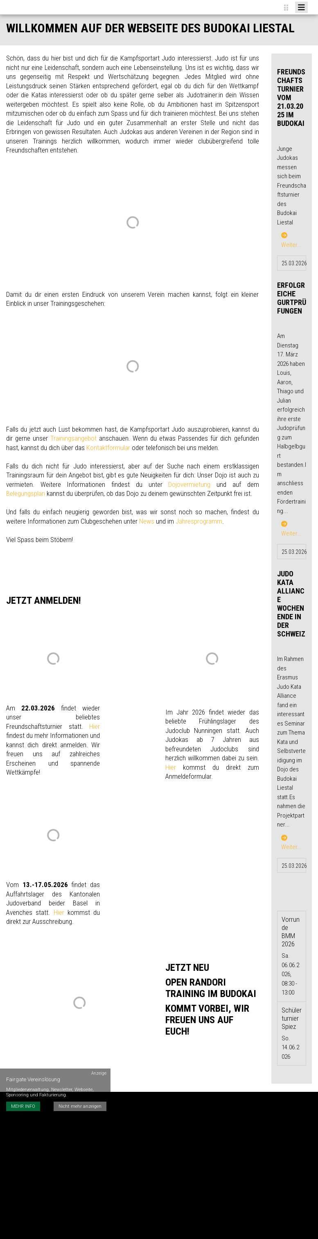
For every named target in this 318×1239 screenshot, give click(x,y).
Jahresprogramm (199, 521)
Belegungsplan (25, 493)
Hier (94, 726)
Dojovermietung (189, 484)
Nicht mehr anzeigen (80, 1106)
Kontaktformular (108, 448)
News (146, 521)
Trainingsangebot (73, 438)
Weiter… (290, 240)
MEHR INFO (23, 1106)
